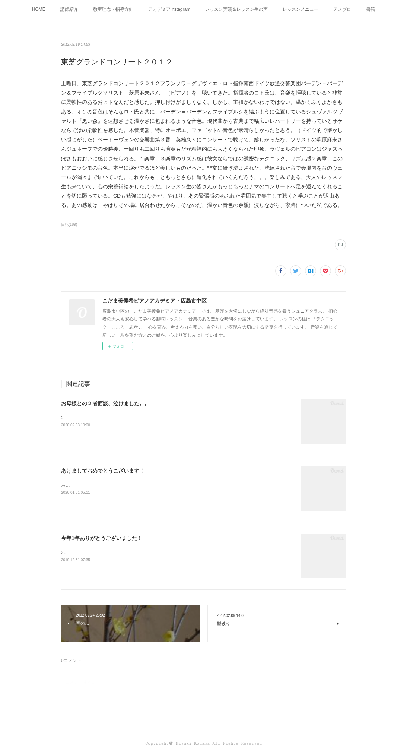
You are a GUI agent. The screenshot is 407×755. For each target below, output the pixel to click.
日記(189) (69, 225)
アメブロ (342, 9)
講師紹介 (69, 9)
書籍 (370, 9)
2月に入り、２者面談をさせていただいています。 (111, 417)
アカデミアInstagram (169, 9)
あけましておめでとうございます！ (102, 471)
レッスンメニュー (300, 9)
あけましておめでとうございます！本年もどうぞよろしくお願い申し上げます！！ (143, 485)
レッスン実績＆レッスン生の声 (236, 9)
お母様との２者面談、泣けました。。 (105, 403)
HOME (38, 9)
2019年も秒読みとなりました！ (93, 552)
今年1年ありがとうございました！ (101, 538)
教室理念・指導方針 (113, 9)
